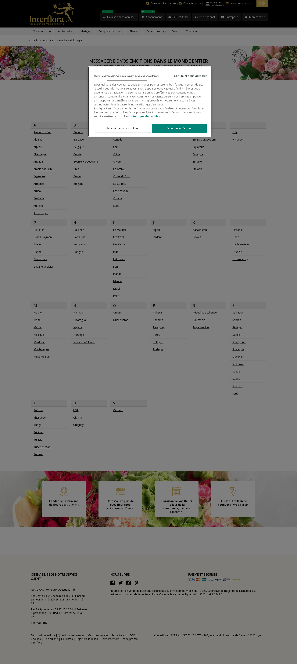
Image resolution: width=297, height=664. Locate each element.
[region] (149, 101)
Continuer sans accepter (190, 76)
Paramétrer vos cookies (122, 128)
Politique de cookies (146, 116)
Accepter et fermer (179, 128)
